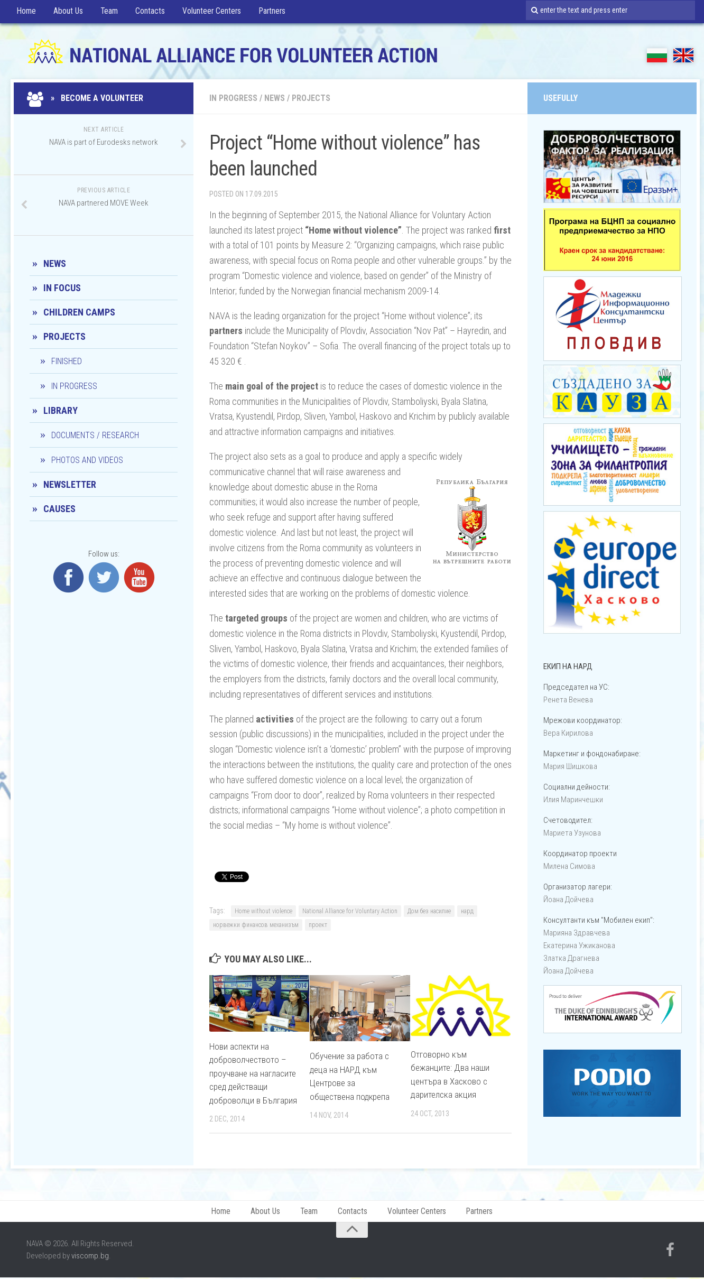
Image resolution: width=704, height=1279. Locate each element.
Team (105, 13)
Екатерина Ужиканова (579, 945)
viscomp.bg (90, 1257)
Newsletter (69, 484)
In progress (233, 98)
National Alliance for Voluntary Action (349, 911)
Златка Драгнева (571, 958)
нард (467, 911)
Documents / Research (95, 435)
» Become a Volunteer (86, 98)
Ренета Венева (568, 700)
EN (683, 55)
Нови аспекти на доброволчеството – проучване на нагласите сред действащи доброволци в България (253, 1073)
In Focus (62, 287)
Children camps (79, 312)
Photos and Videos (87, 460)
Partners (267, 13)
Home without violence (263, 911)
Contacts (145, 13)
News (274, 98)
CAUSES (59, 508)
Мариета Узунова (572, 833)
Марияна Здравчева (576, 933)
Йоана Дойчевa (568, 899)
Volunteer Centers (206, 13)
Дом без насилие (429, 911)
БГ (657, 55)
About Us (65, 13)
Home (25, 13)
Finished (66, 361)
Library (60, 410)
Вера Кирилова (568, 733)
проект (318, 925)
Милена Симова (569, 866)
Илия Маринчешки (573, 799)
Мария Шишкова (570, 766)
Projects (311, 98)
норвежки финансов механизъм (256, 925)
